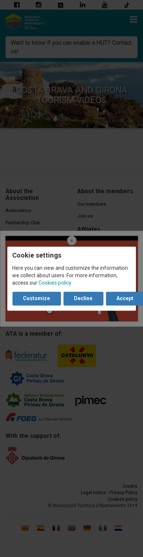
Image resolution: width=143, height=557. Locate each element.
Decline (83, 298)
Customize (36, 298)
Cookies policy (54, 283)
